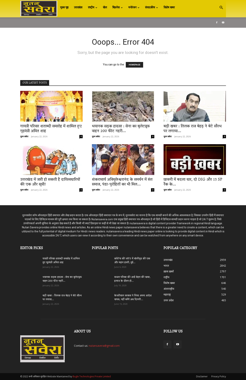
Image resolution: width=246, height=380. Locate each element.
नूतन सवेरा (24, 136)
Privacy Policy (218, 376)
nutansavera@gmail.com (104, 345)
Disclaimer (202, 376)
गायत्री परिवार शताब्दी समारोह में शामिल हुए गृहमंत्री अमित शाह (51, 129)
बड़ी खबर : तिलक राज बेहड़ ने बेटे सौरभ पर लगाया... (193, 129)
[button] (221, 8)
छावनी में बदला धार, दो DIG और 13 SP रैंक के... (193, 182)
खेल (105, 7)
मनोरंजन (133, 7)
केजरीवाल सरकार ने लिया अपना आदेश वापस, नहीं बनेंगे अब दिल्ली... (133, 297)
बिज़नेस (117, 7)
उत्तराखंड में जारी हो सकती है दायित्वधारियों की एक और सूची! (50, 182)
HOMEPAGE (134, 65)
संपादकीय (151, 7)
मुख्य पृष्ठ (64, 7)
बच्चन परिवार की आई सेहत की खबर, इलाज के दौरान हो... (132, 279)
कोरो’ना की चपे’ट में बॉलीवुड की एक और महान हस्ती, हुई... (132, 260)
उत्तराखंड (78, 7)
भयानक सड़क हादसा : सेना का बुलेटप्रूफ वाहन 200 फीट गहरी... (121, 129)
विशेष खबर (169, 7)
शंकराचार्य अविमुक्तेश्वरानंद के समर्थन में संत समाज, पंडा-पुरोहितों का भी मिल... (122, 182)
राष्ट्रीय (92, 7)
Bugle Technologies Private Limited (92, 376)
